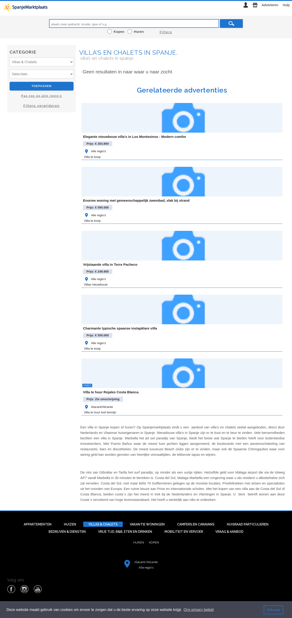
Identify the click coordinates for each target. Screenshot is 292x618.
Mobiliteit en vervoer (183, 531)
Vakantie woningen (147, 524)
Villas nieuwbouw (95, 284)
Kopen (154, 542)
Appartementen (38, 524)
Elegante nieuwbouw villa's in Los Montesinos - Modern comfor (134, 137)
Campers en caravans (195, 524)
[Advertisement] (41, 156)
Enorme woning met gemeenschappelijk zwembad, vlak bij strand (136, 200)
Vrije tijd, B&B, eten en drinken (125, 531)
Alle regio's (95, 151)
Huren (138, 542)
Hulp (286, 5)
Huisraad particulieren (248, 524)
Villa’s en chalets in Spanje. (128, 52)
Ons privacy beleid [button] (199, 610)
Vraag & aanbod (229, 531)
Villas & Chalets (103, 524)
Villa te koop (92, 157)
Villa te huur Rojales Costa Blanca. (111, 392)
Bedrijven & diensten (67, 531)
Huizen (70, 524)
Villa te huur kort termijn (100, 412)
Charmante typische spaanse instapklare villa (120, 328)
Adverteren (270, 5)
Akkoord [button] (273, 610)
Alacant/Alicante (98, 407)
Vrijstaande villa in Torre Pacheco (110, 264)
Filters (166, 32)
